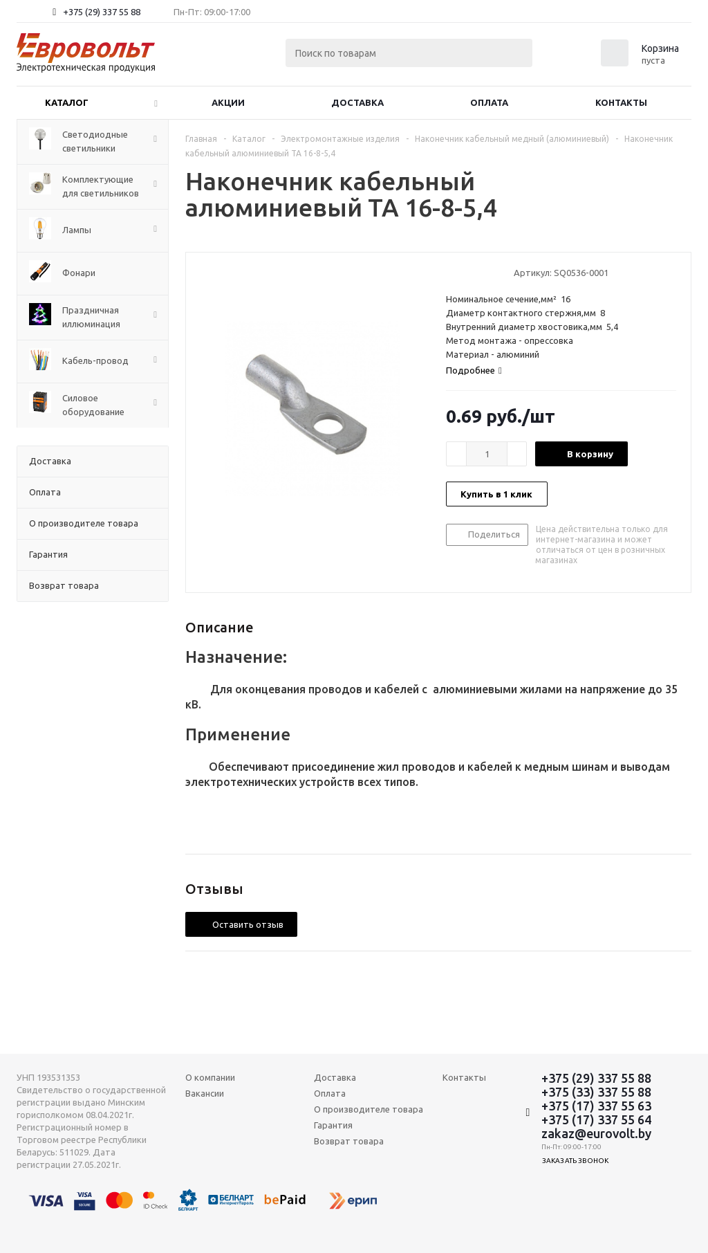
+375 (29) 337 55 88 (101, 12)
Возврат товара (349, 1141)
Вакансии (204, 1093)
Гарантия (333, 1125)
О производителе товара (368, 1109)
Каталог (66, 102)
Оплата (489, 102)
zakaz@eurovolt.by (596, 1133)
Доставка (357, 102)
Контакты (621, 102)
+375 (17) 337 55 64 (596, 1119)
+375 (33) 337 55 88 (596, 1092)
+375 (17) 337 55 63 (596, 1106)
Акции (228, 102)
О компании (210, 1077)
